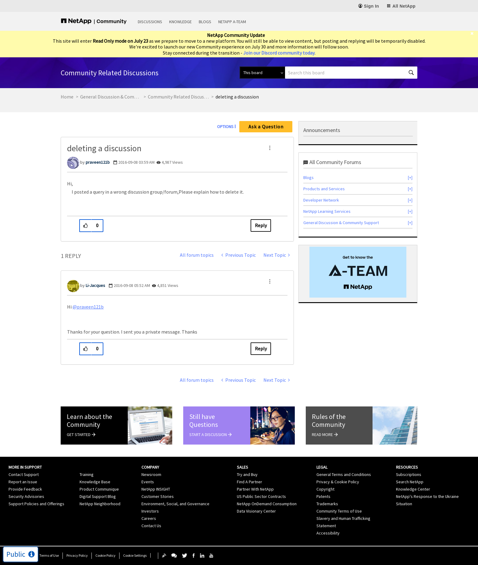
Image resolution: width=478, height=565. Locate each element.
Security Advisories (26, 496)
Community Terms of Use (339, 511)
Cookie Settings (135, 555)
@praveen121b (88, 307)
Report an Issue (23, 482)
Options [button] (225, 126)
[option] (357, 272)
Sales (242, 467)
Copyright (325, 489)
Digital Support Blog (98, 496)
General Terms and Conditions (343, 474)
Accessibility (328, 533)
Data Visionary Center (256, 511)
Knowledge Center (413, 489)
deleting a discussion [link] (237, 97)
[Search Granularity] (262, 72)
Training (87, 474)
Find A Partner (249, 482)
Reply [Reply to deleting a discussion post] (261, 225)
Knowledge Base (95, 482)
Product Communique (99, 489)
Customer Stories (157, 496)
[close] (474, 33)
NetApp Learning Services (327, 211)
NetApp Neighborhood (100, 503)
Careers (148, 518)
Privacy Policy (77, 555)
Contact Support (24, 474)
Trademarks (327, 503)
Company (150, 467)
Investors (150, 511)
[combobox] (351, 72)
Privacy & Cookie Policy (337, 482)
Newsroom (151, 474)
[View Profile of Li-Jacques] (95, 285)
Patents (323, 496)
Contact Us (151, 525)
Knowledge (180, 21)
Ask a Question (266, 126)
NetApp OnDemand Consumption (267, 503)
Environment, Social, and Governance (175, 503)
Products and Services (324, 188)
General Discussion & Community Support (110, 97)
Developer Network (321, 200)
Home (67, 97)
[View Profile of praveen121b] (98, 162)
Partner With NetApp (255, 489)
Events (147, 482)
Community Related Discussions (178, 97)
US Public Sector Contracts (261, 496)
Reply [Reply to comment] (261, 348)
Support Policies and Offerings (36, 503)
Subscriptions (408, 474)
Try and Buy (247, 474)
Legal (321, 467)
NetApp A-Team (232, 21)
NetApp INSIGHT (155, 489)
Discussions (150, 21)
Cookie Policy (105, 555)
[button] (269, 147)
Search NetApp (409, 482)
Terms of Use (49, 555)
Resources (407, 467)
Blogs (205, 21)
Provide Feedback (25, 489)
